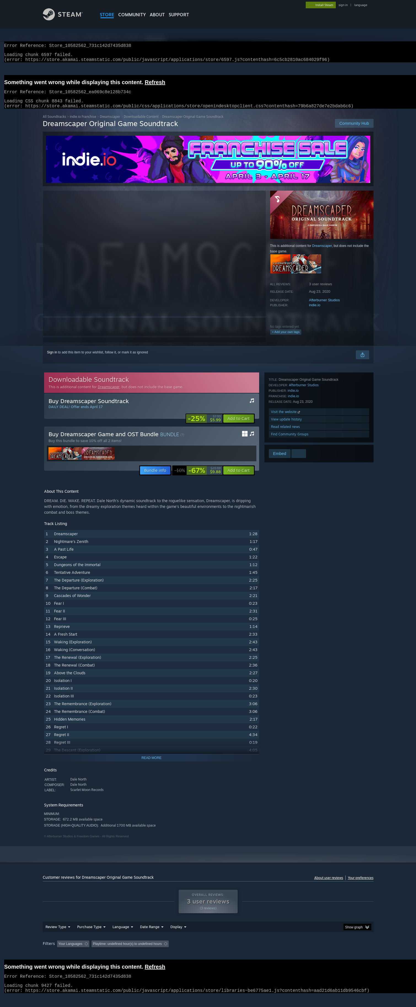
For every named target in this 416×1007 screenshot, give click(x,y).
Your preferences (361, 884)
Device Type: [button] (325, 954)
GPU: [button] (301, 954)
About (157, 14)
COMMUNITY (132, 14)
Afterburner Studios (324, 307)
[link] (204, 425)
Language (120, 937)
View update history (286, 426)
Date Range (149, 937)
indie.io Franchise (83, 123)
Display (176, 937)
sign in (343, 5)
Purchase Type (89, 937)
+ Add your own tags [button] (286, 338)
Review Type (55, 937)
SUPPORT (179, 14)
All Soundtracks (54, 123)
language (360, 5)
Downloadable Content (141, 123)
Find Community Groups (289, 441)
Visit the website (286, 418)
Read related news (285, 433)
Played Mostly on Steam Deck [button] (208, 954)
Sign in (52, 359)
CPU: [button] (283, 954)
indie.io (314, 312)
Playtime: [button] (168, 954)
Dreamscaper (110, 123)
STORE (107, 14)
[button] (238, 425)
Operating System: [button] (254, 954)
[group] (208, 954)
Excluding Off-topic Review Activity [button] (126, 954)
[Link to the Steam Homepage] (67, 19)
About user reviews (328, 884)
